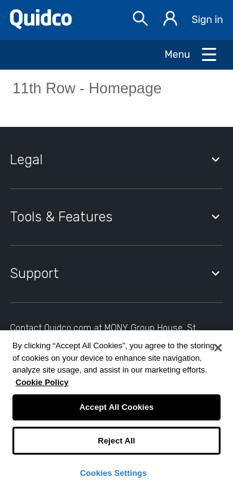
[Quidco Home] (41, 26)
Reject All (116, 440)
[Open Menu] (191, 54)
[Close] (218, 347)
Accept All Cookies (117, 407)
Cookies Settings (113, 473)
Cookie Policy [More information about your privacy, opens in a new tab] (42, 382)
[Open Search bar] (140, 20)
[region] (116, 411)
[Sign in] (170, 20)
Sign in (207, 20)
